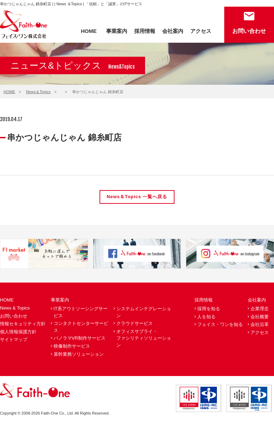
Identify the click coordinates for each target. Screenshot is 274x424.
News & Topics (15, 308)
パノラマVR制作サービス (79, 338)
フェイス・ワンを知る (220, 324)
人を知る (206, 316)
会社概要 (260, 316)
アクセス (200, 31)
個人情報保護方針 (18, 331)
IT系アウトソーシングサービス (81, 312)
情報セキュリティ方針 (23, 323)
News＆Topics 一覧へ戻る (137, 197)
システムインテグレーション (143, 312)
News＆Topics (38, 92)
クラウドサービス (134, 323)
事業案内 (116, 31)
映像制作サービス (72, 346)
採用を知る (208, 308)
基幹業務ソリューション (79, 354)
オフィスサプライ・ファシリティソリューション (143, 338)
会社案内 (172, 31)
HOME (89, 31)
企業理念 (260, 308)
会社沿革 (260, 324)
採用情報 (144, 31)
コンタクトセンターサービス (81, 327)
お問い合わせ (249, 31)
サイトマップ (13, 339)
